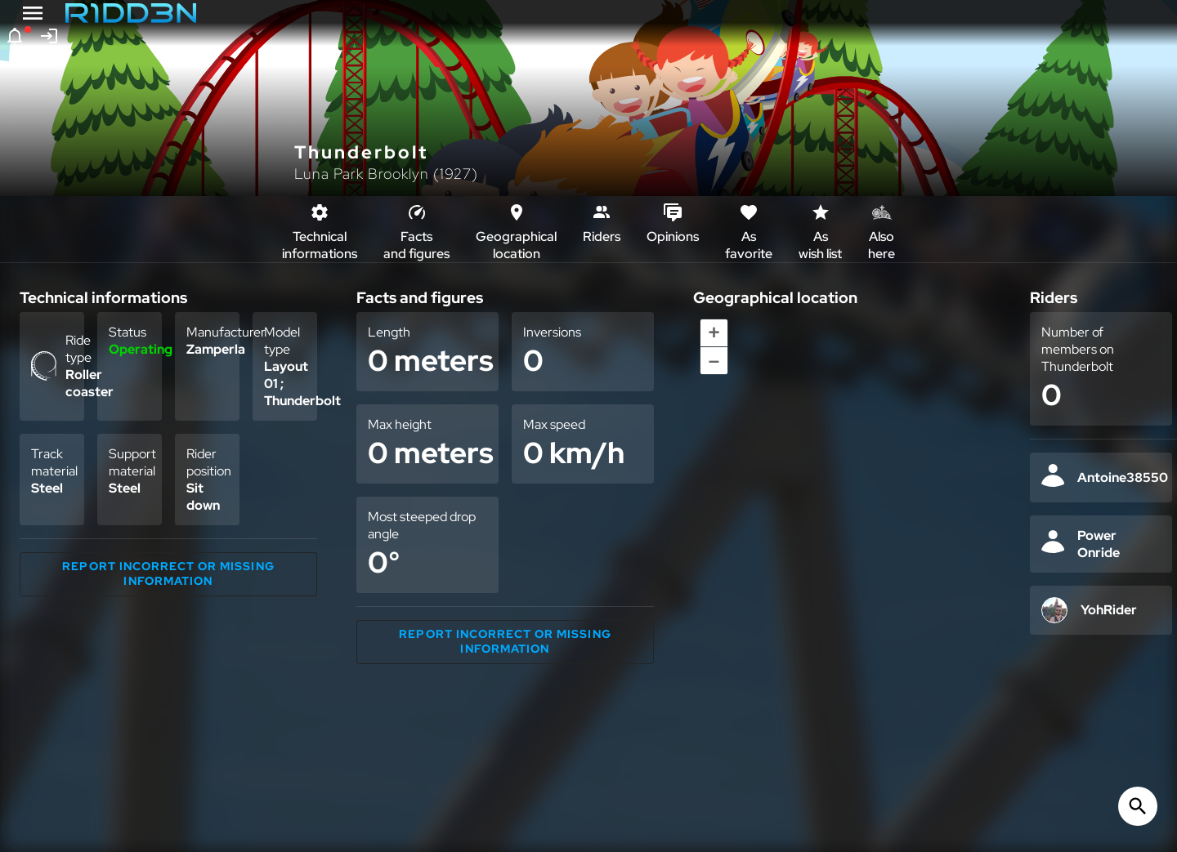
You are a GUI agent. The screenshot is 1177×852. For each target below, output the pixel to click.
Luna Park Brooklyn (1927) (386, 173)
